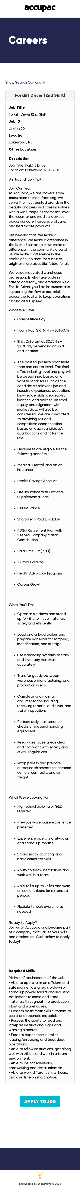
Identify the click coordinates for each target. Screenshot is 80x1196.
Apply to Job (40, 1101)
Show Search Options (23, 82)
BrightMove (44, 1183)
